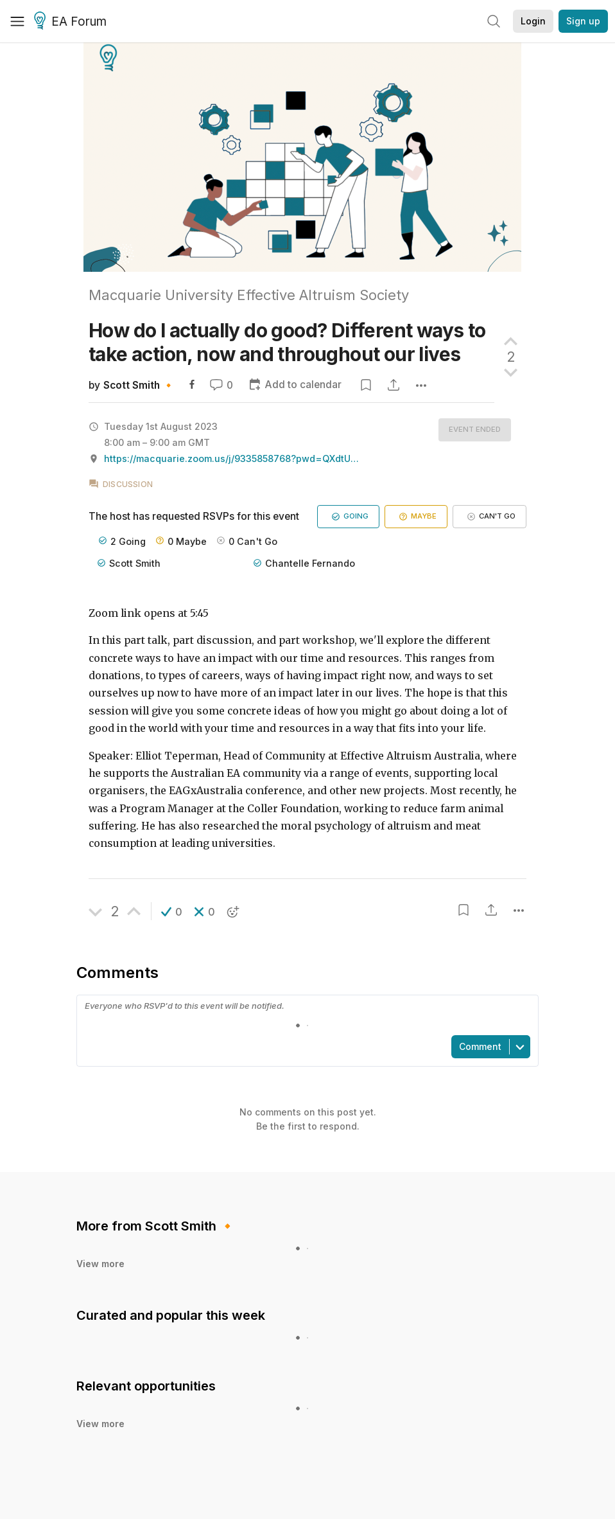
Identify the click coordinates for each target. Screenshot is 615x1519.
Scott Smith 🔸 (139, 385)
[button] (172, 911)
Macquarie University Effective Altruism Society (249, 295)
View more (100, 1263)
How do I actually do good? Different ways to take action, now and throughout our (287, 342)
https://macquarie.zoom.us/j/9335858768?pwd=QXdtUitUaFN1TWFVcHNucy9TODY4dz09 (232, 458)
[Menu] (17, 21)
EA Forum (72, 22)
